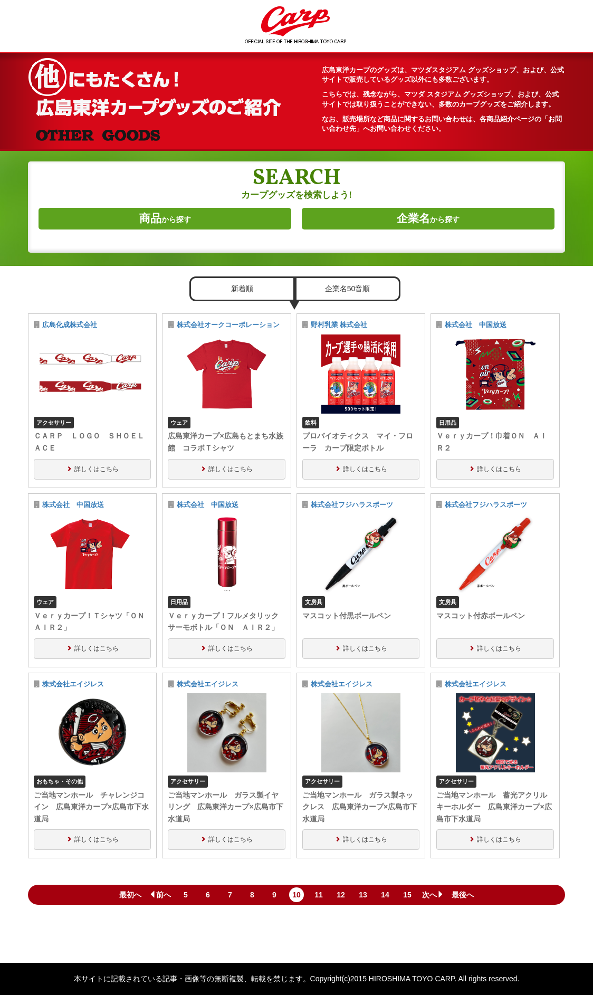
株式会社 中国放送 (479, 325)
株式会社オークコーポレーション (228, 325)
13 (363, 895)
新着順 (242, 288)
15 (407, 895)
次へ (433, 895)
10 (296, 895)
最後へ (463, 895)
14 (385, 895)
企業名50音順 (347, 288)
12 (341, 895)
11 (318, 895)
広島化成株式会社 (69, 325)
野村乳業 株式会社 (339, 325)
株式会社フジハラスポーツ (352, 505)
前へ (160, 895)
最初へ (130, 895)
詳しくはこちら (96, 469)
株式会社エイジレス (73, 684)
